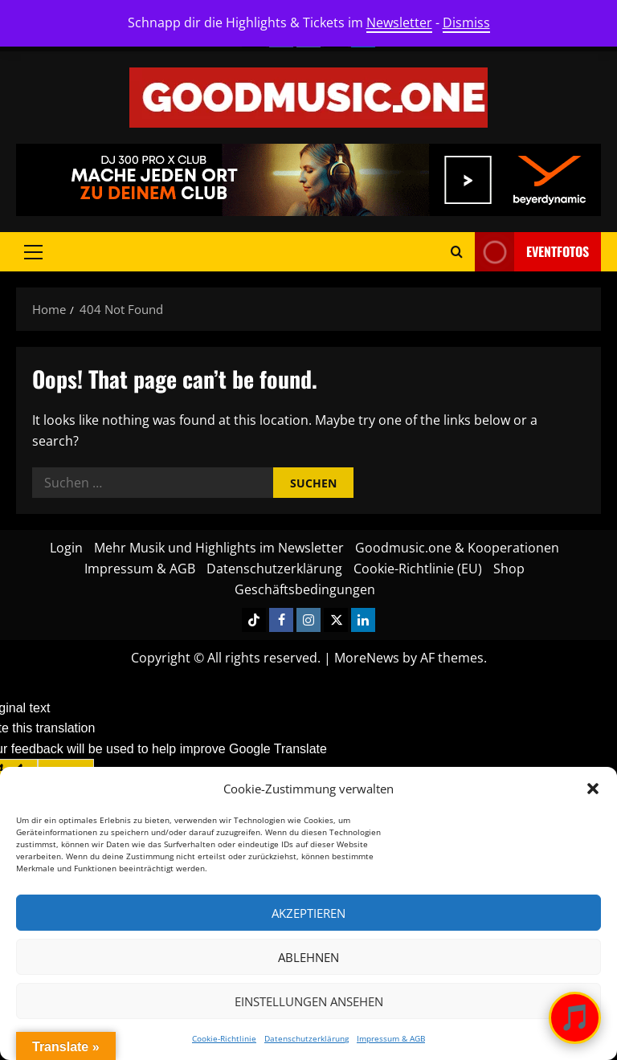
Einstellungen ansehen (309, 1001)
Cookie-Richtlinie (224, 1038)
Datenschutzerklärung (306, 1038)
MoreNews (366, 658)
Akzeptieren (308, 913)
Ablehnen (308, 957)
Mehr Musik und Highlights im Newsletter (219, 547)
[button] (593, 789)
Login (66, 547)
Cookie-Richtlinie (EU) (417, 568)
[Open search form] (457, 251)
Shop (509, 568)
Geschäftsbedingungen (305, 589)
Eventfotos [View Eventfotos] (532, 251)
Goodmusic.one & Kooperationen (457, 547)
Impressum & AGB (391, 1038)
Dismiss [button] (466, 22)
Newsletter (399, 22)
